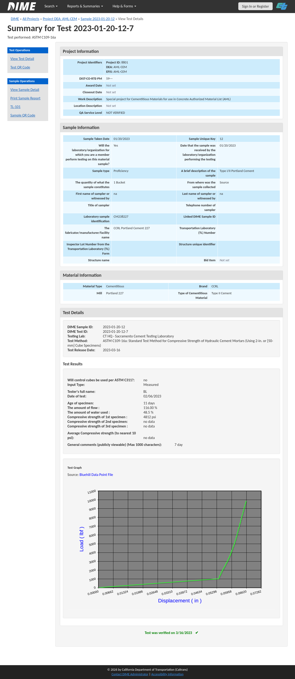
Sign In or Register (255, 6)
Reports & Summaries (85, 6)
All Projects (31, 19)
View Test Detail (22, 59)
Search (51, 6)
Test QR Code (20, 67)
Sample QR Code (22, 115)
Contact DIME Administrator (130, 674)
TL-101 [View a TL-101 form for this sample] (15, 107)
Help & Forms (124, 6)
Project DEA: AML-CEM (60, 19)
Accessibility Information (167, 674)
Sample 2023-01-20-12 (98, 19)
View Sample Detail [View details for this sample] (24, 89)
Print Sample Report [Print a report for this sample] (25, 98)
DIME (15, 19)
